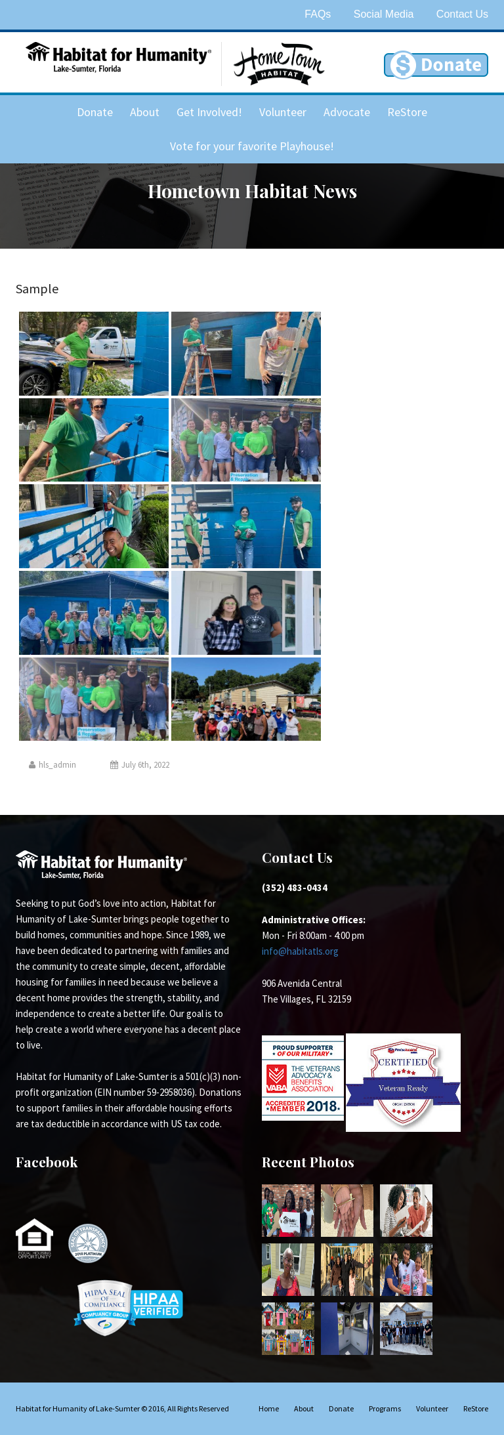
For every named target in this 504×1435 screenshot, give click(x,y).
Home (269, 1408)
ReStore (407, 111)
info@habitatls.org (300, 951)
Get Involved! (209, 111)
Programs (385, 1408)
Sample (37, 288)
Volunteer (282, 111)
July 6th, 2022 (139, 764)
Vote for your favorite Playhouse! (252, 146)
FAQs (317, 14)
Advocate (347, 111)
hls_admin (52, 764)
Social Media (384, 14)
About (144, 111)
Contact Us (462, 14)
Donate (95, 111)
